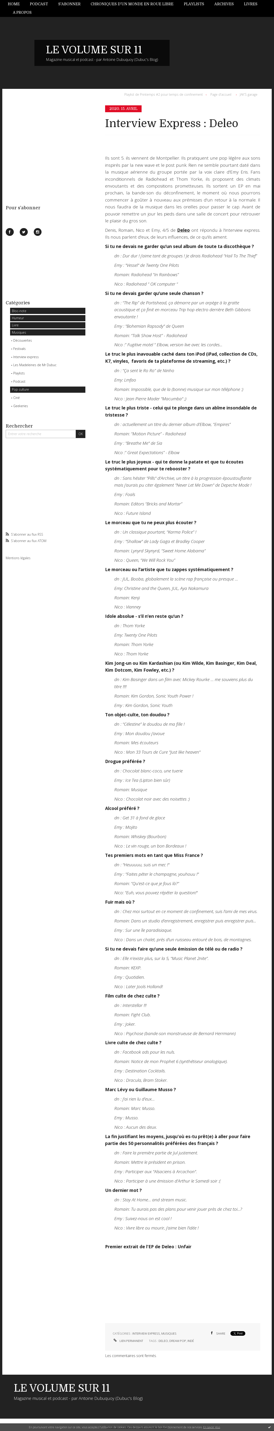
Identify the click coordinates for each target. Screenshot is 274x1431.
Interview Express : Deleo (171, 123)
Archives (224, 4)
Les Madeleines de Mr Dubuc (34, 365)
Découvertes (22, 340)
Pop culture (20, 389)
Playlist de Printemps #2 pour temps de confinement (163, 94)
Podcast (39, 4)
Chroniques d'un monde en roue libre (132, 4)
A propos (22, 13)
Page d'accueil (220, 94)
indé (190, 1341)
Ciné (16, 397)
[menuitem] (16, 4)
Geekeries (20, 406)
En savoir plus (211, 1427)
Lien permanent (128, 1341)
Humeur (18, 318)
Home (14, 4)
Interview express (26, 357)
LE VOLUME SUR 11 (94, 50)
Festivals (19, 348)
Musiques (19, 332)
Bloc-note (19, 311)
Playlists (194, 4)
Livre (15, 325)
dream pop (177, 1341)
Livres (250, 4)
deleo (163, 1341)
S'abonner (69, 4)
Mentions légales (18, 558)
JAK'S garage (248, 94)
